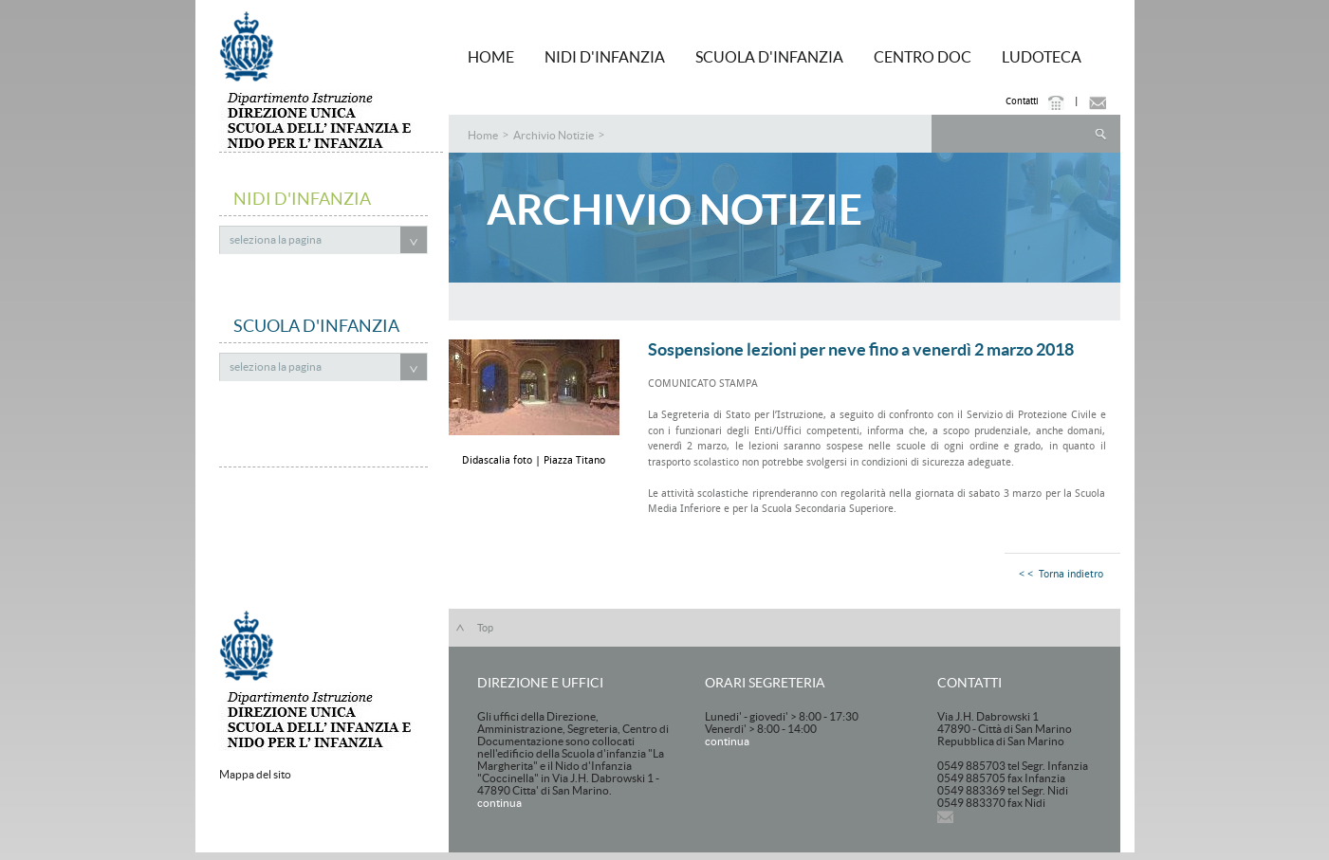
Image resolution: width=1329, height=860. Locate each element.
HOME (491, 56)
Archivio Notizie (553, 135)
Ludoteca (1041, 56)
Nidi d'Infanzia (605, 56)
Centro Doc (922, 56)
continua (499, 802)
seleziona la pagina (276, 239)
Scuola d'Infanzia (769, 56)
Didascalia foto (498, 460)
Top (485, 627)
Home (483, 135)
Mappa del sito (255, 774)
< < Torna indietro (1061, 574)
